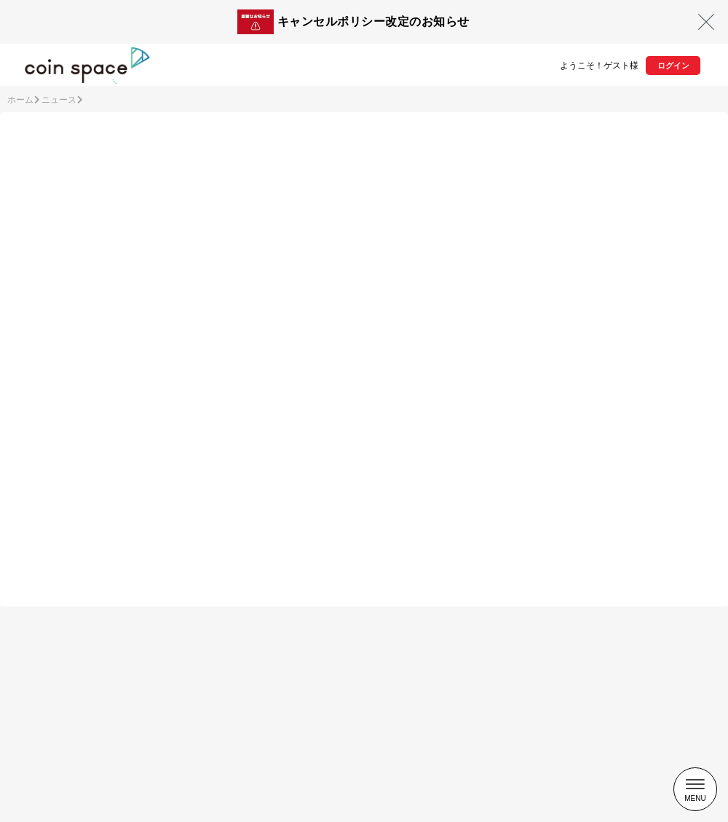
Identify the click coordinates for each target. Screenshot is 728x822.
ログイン (673, 65)
